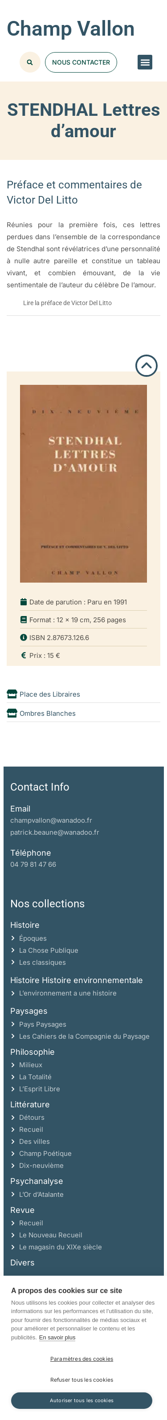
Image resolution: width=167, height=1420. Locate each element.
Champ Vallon (71, 28)
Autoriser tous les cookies (82, 1400)
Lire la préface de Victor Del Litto (67, 302)
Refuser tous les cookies (82, 1379)
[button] (145, 62)
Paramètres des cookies (81, 1358)
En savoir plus (57, 1337)
